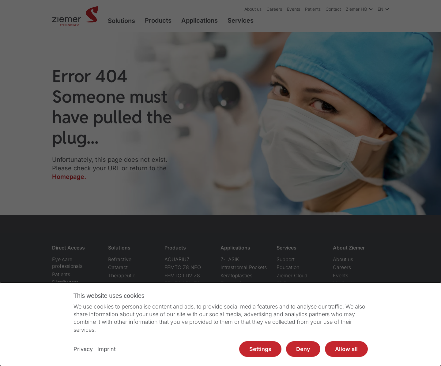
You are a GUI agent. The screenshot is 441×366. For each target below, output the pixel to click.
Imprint (106, 349)
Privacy (83, 349)
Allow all (346, 349)
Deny (303, 349)
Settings (260, 349)
